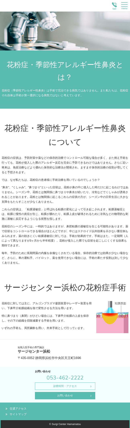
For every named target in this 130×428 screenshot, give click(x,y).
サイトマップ (18, 414)
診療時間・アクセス (65, 386)
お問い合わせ (65, 395)
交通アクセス (18, 408)
